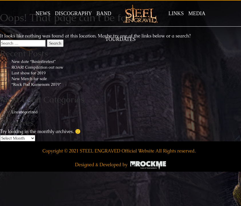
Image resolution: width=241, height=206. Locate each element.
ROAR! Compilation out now (37, 67)
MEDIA (197, 13)
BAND (103, 13)
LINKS (176, 13)
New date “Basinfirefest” (33, 61)
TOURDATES (120, 39)
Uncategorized (24, 111)
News (42, 13)
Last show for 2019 (28, 73)
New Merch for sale (29, 78)
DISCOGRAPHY (73, 13)
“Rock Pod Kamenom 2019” (36, 84)
